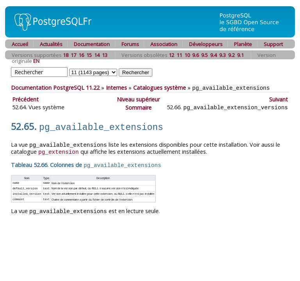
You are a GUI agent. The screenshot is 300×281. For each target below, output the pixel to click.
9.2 (231, 55)
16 (81, 55)
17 (73, 55)
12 (171, 55)
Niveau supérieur (138, 99)
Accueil (20, 44)
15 (89, 55)
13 (104, 55)
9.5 (204, 55)
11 (179, 55)
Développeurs (206, 44)
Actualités (51, 44)
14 (97, 55)
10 (187, 55)
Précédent (25, 99)
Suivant (278, 99)
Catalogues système (159, 87)
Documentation (92, 44)
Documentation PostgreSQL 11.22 (55, 87)
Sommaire (138, 106)
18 (65, 55)
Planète (243, 44)
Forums (130, 44)
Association (163, 44)
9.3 (222, 55)
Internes (116, 87)
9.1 (240, 55)
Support (273, 44)
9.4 (213, 55)
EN (36, 60)
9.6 (195, 55)
